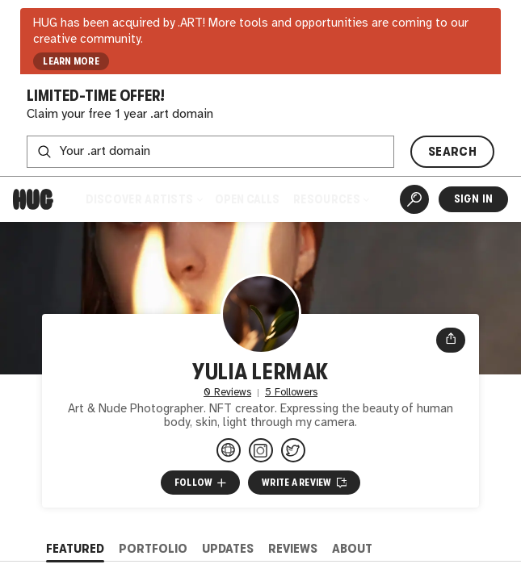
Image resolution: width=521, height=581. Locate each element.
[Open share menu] (450, 340)
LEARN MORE (71, 61)
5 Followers (291, 392)
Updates (228, 548)
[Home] (33, 199)
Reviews (292, 548)
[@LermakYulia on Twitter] (293, 450)
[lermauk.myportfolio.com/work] (228, 450)
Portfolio (153, 548)
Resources (330, 199)
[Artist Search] (414, 199)
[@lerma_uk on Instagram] (261, 450)
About (352, 548)
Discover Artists (144, 199)
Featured (75, 548)
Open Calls (247, 199)
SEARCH (452, 151)
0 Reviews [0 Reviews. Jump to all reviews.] (227, 392)
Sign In (474, 199)
